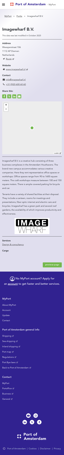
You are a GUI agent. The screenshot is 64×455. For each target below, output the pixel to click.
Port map (6, 351)
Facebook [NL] (39, 422)
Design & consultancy (13, 244)
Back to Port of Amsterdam (15, 367)
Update (6, 315)
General (6, 399)
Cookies (33, 448)
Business (6, 393)
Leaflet (56, 153)
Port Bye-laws (9, 362)
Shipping (6, 336)
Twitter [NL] (32, 422)
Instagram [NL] (35, 415)
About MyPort (9, 305)
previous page (52, 264)
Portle (19, 16)
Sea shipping (8, 341)
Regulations (8, 357)
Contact (6, 320)
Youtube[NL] (28, 415)
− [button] (6, 109)
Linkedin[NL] (24, 422)
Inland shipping (10, 346)
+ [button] (6, 105)
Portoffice (7, 388)
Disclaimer (45, 448)
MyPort (52, 4)
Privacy (57, 448)
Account (6, 310)
